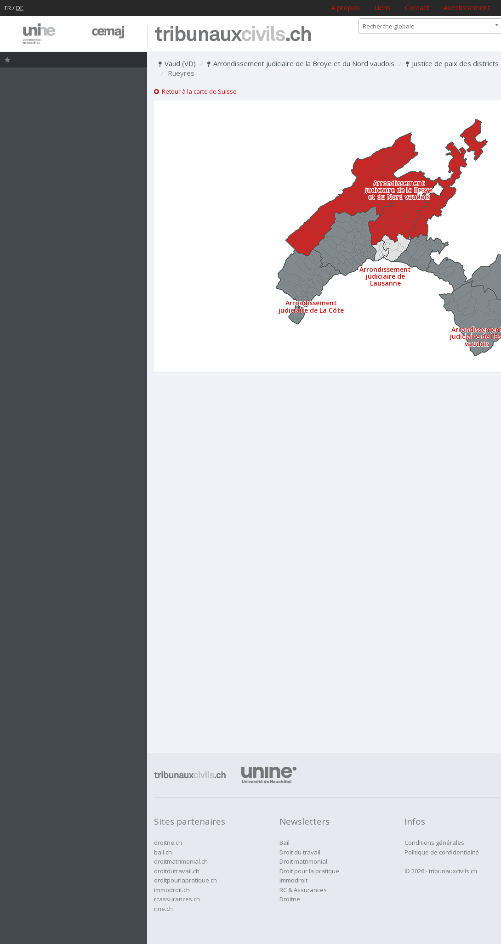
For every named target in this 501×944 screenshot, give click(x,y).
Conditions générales (434, 842)
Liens (382, 7)
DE (19, 8)
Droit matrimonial (303, 861)
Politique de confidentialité (441, 852)
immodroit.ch (172, 890)
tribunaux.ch (232, 35)
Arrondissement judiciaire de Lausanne (385, 276)
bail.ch (163, 852)
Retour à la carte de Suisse (195, 91)
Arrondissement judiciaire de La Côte (311, 306)
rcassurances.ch (177, 899)
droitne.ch (168, 842)
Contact (417, 7)
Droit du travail (299, 852)
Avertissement (467, 7)
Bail (284, 842)
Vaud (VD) (177, 63)
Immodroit (293, 880)
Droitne (289, 899)
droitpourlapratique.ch (185, 880)
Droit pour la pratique (309, 871)
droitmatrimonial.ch (181, 861)
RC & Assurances (303, 890)
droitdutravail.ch (176, 871)
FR (8, 8)
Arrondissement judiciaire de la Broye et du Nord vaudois (300, 63)
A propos (345, 7)
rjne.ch (163, 909)
